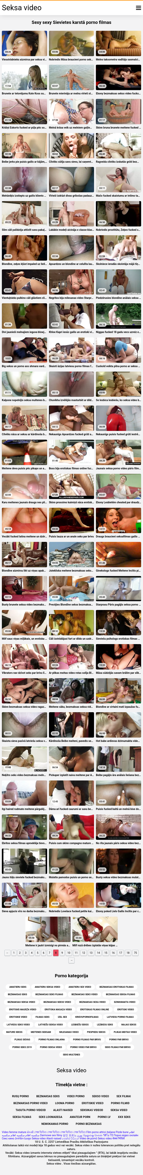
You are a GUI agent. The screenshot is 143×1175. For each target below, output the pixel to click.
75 (135, 952)
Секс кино (8, 1138)
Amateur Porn (80, 1116)
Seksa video (119, 1110)
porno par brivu (119, 1039)
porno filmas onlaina (52, 1039)
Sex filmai (123, 1096)
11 (76, 952)
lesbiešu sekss (79, 1024)
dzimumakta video (124, 1002)
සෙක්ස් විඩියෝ (70, 1138)
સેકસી (30, 1132)
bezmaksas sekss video (57, 1002)
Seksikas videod (91, 1110)
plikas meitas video (125, 1032)
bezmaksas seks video (85, 994)
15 (105, 952)
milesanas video (69, 1032)
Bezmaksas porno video (30, 1103)
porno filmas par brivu (87, 1039)
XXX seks (124, 1116)
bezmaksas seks (17, 994)
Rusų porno (20, 1096)
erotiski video (125, 1009)
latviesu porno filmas (120, 1017)
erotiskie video (18, 1017)
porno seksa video (51, 1047)
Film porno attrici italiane (100, 1132)
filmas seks (43, 1017)
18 (128, 952)
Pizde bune (122, 1132)
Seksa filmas (21, 1116)
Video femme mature (14, 1132)
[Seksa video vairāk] (138, 8)
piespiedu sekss (96, 1032)
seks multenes (71, 1054)
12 (83, 952)
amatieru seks (17, 987)
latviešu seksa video (50, 1024)
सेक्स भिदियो (118, 1138)
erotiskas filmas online (94, 1009)
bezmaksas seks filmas (49, 994)
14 (98, 952)
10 (68, 952)
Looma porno (64, 1103)
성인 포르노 (69, 1135)
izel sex (62, 1017)
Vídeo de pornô (88, 1138)
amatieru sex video (80, 987)
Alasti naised (63, 1110)
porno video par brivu (83, 1047)
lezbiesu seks (105, 1024)
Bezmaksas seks (48, 1096)
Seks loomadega (50, 1116)
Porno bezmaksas (89, 1123)
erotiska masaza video (58, 1009)
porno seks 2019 (22, 1047)
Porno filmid (120, 1103)
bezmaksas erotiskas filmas (117, 987)
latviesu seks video (18, 1024)
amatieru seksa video (47, 987)
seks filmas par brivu (118, 1047)
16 (113, 952)
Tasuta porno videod (31, 1110)
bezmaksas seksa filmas (120, 994)
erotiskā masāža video (22, 1009)
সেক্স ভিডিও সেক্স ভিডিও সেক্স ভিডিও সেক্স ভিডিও (60, 1132)
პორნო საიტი (23, 1138)
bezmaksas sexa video (92, 1002)
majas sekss (128, 1024)
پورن (79, 1135)
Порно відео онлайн (126, 1135)
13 (91, 952)
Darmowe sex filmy (51, 1135)
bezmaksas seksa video (21, 1002)
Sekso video (100, 1096)
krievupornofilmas (86, 1017)
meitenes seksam (41, 1032)
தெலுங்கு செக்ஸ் (92, 1135)
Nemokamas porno (55, 1123)
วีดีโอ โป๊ (108, 1135)
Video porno (76, 1096)
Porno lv (104, 1116)
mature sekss (14, 1032)
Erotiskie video (93, 1103)
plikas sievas (22, 1039)
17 (120, 952)
